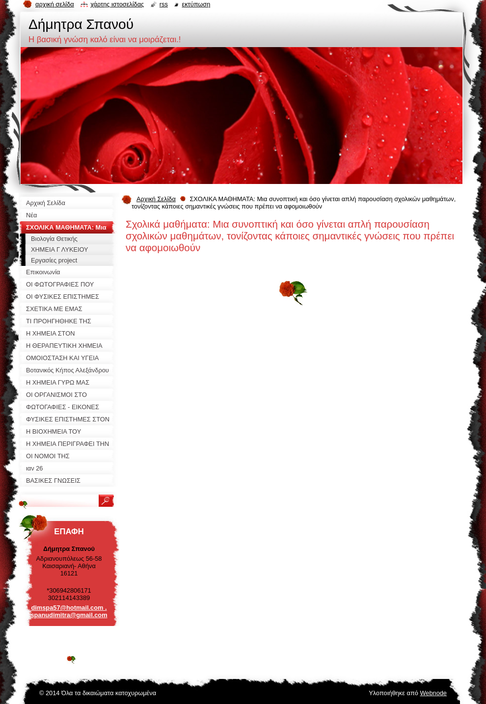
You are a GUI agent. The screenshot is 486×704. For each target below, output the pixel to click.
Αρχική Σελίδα (156, 199)
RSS (164, 4)
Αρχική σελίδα (54, 4)
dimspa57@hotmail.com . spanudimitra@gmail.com (68, 611)
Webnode (433, 693)
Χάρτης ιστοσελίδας (117, 4)
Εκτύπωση (196, 4)
